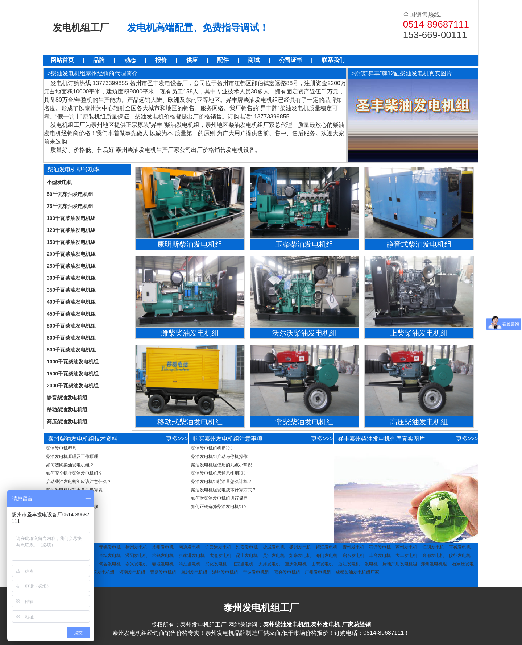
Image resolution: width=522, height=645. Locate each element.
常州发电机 (163, 547)
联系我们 (333, 60)
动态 (130, 60)
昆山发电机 (247, 555)
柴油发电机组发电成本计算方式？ (223, 489)
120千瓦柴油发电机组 (71, 230)
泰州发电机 (353, 547)
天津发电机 (269, 563)
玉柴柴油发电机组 (305, 244)
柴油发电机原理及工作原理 (72, 456)
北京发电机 (242, 563)
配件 (223, 60)
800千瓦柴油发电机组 (71, 350)
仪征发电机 (460, 555)
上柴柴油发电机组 (419, 333)
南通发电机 (189, 547)
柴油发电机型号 (61, 448)
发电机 (371, 563)
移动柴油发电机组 (67, 409)
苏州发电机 (406, 547)
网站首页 (62, 60)
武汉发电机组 (101, 572)
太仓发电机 (220, 555)
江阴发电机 (433, 547)
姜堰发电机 (163, 563)
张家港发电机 (192, 555)
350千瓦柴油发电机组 (71, 290)
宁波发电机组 (256, 572)
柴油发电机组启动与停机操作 (219, 456)
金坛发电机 (110, 555)
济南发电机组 (132, 572)
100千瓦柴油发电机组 (71, 218)
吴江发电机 (274, 555)
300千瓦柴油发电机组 (71, 278)
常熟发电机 (163, 555)
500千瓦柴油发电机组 (71, 326)
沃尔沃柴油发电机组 (304, 333)
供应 (192, 60)
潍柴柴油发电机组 (190, 333)
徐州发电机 (136, 547)
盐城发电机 (274, 547)
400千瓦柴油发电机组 (71, 302)
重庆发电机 (296, 563)
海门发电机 (326, 555)
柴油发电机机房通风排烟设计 (219, 473)
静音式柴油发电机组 (419, 244)
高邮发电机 (433, 555)
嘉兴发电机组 (287, 572)
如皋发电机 (300, 555)
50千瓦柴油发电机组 (70, 194)
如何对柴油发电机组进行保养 (219, 498)
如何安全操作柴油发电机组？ (74, 473)
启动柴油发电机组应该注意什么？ (78, 481)
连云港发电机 (218, 547)
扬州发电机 (300, 547)
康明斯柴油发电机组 (190, 244)
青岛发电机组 (163, 572)
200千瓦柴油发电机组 (71, 254)
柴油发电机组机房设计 (213, 448)
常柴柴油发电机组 (305, 422)
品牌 (99, 60)
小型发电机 (59, 182)
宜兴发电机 (460, 547)
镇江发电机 (326, 547)
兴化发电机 (216, 563)
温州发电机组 (225, 572)
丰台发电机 (380, 555)
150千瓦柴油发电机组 (71, 242)
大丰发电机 (406, 555)
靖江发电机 (189, 563)
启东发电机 (353, 555)
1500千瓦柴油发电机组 (73, 373)
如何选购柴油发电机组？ (70, 464)
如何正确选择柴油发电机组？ (219, 506)
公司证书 (290, 60)
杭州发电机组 (194, 572)
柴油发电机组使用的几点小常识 (221, 464)
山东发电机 (322, 563)
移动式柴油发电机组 (190, 422)
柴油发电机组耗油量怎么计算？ (221, 481)
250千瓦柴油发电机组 (71, 266)
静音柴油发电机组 (67, 397)
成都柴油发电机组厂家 (357, 572)
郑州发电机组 (434, 563)
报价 (161, 60)
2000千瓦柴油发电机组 (73, 385)
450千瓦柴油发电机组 (71, 314)
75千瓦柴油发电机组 (70, 206)
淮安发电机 (247, 547)
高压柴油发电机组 (67, 421)
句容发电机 (110, 563)
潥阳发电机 (136, 555)
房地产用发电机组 (399, 563)
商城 (254, 60)
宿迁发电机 (380, 547)
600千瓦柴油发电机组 (71, 338)
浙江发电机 (349, 563)
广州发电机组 (318, 572)
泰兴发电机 (136, 563)
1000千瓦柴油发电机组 (73, 362)
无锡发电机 (110, 547)
